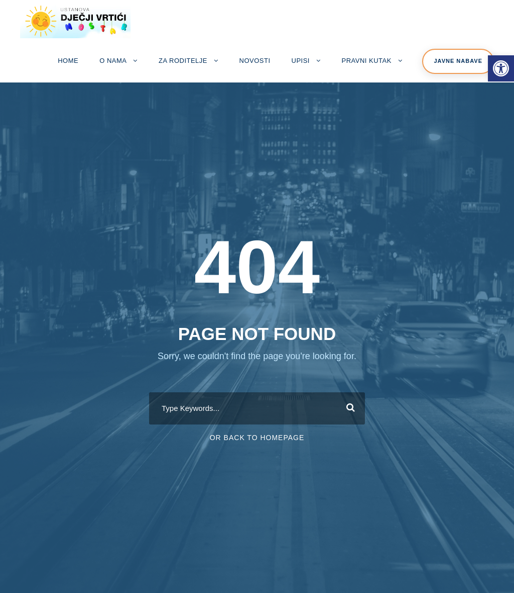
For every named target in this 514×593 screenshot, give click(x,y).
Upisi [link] (301, 60)
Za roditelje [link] (183, 60)
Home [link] (68, 60)
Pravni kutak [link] (367, 60)
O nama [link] (112, 60)
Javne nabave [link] (458, 61)
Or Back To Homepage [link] (257, 438)
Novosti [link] (255, 60)
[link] (501, 68)
